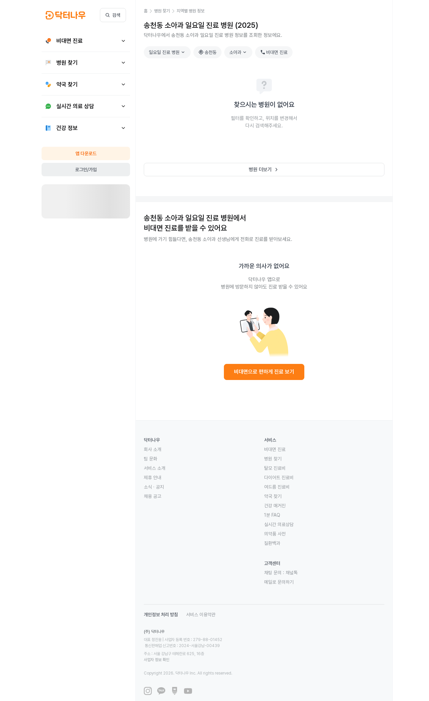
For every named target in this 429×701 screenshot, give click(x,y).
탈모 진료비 (275, 468)
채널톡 (292, 572)
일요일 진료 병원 (167, 52)
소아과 (238, 52)
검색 (113, 15)
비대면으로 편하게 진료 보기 (264, 372)
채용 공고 (152, 496)
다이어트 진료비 (279, 477)
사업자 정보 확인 (220, 647)
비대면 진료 (274, 52)
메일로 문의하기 (279, 582)
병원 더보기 (264, 170)
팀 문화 (150, 458)
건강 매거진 (275, 505)
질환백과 (272, 543)
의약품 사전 (275, 533)
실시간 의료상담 (279, 524)
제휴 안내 (152, 477)
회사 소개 (152, 449)
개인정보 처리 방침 (161, 614)
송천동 (207, 52)
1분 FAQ (272, 515)
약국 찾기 (273, 496)
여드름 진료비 (277, 487)
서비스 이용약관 (201, 614)
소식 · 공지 (154, 487)
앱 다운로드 (86, 153)
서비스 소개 (154, 468)
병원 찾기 (273, 458)
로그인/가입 (86, 169)
